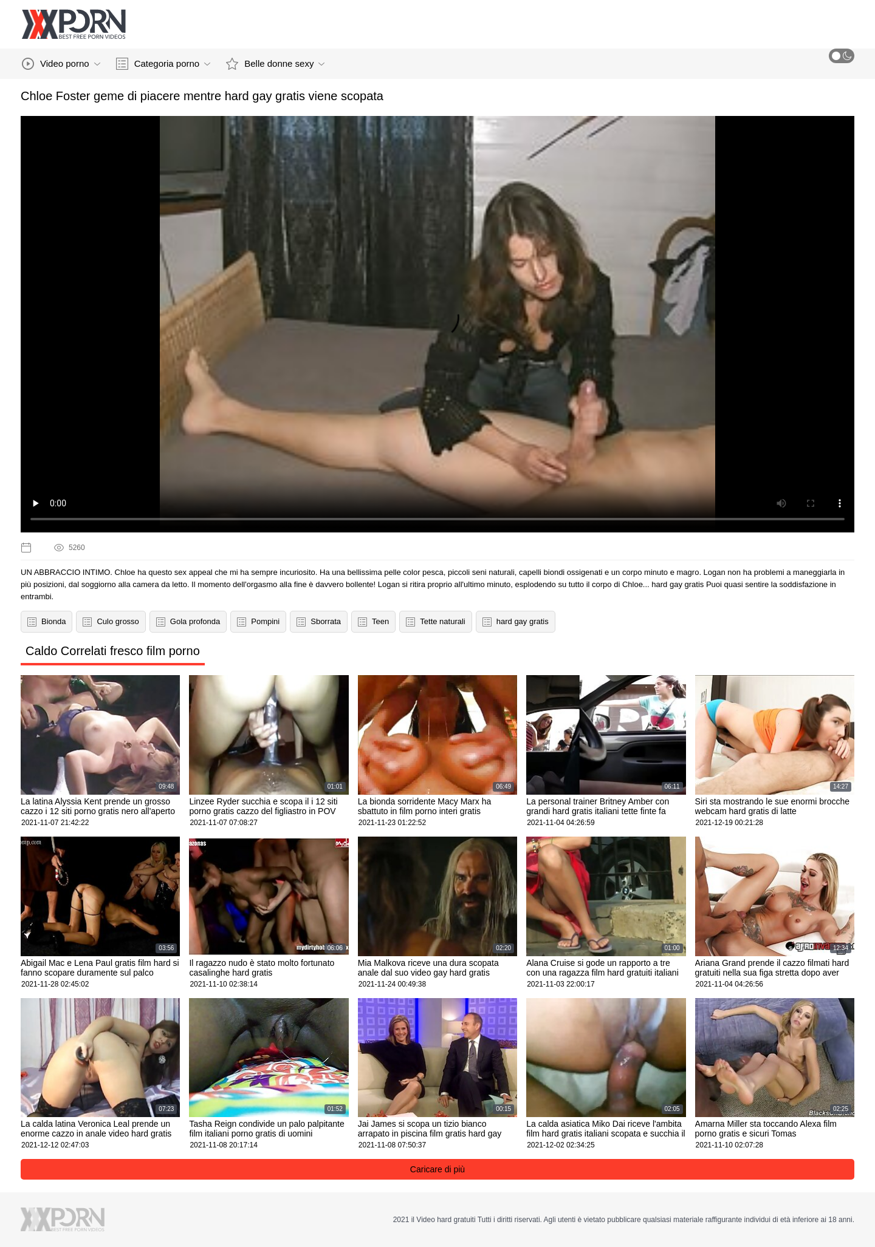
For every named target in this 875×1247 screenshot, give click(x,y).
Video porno (61, 64)
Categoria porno (163, 64)
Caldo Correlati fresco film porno (113, 650)
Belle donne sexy (275, 64)
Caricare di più (437, 1169)
